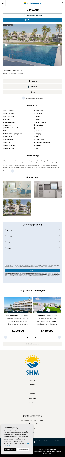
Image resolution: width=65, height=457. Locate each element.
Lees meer (6, 171)
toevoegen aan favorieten (32, 15)
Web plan (45, 441)
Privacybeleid (8, 266)
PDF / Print (32, 81)
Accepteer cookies (10, 449)
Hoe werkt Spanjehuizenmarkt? (47, 449)
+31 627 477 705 (32, 424)
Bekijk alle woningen (32, 344)
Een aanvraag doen (32, 20)
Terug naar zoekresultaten (32, 98)
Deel (32, 92)
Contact (32, 403)
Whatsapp (32, 87)
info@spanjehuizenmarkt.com (32, 420)
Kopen (32, 389)
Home (32, 384)
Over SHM (32, 398)
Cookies (38, 441)
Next (59, 45)
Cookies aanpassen (23, 449)
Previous (6, 45)
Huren (32, 393)
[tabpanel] (18, 315)
